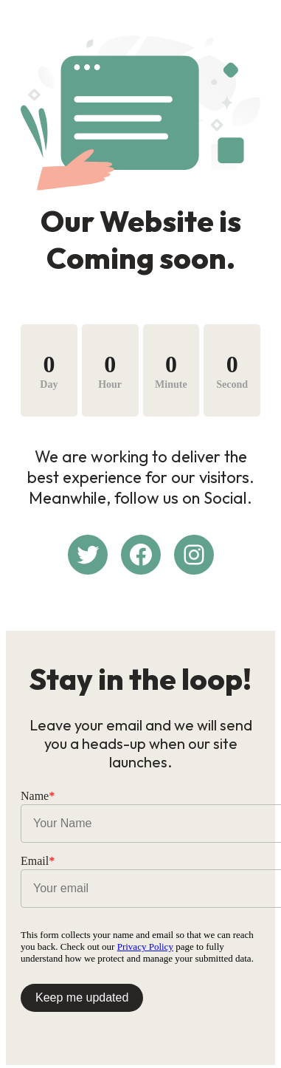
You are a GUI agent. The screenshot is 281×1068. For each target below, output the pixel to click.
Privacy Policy (145, 946)
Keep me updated (81, 997)
